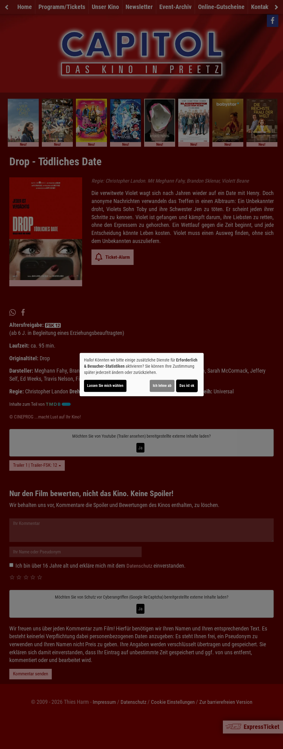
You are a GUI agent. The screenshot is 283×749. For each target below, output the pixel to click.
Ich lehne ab (162, 385)
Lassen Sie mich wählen (105, 385)
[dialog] (142, 374)
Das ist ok (186, 385)
